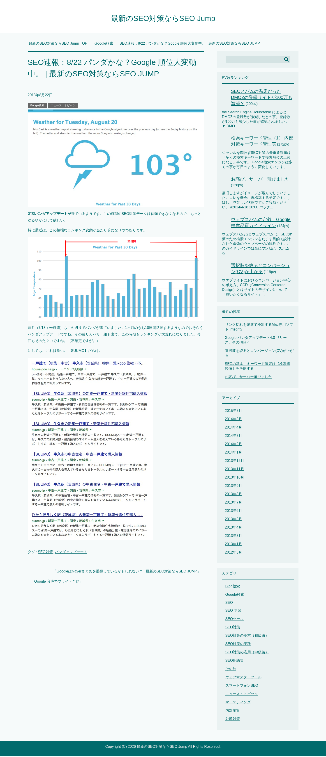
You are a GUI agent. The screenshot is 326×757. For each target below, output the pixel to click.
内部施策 (232, 711)
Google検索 (37, 106)
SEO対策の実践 (238, 645)
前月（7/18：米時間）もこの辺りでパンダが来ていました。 (76, 329)
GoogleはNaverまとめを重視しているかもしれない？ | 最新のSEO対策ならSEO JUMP (127, 572)
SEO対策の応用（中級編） (247, 653)
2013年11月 (234, 470)
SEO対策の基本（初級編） (247, 636)
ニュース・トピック (63, 106)
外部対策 (232, 720)
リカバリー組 (96, 335)
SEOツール (234, 620)
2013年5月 (233, 520)
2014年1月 (233, 453)
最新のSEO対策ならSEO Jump (163, 18)
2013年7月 (233, 503)
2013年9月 (233, 486)
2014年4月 (233, 428)
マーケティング (238, 703)
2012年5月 (233, 553)
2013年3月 (233, 536)
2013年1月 (233, 545)
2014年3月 (233, 436)
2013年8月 (233, 495)
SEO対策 (45, 553)
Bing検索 (232, 587)
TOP (58, 44)
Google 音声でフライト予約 (56, 582)
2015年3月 (233, 411)
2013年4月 (233, 528)
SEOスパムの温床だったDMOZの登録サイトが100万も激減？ (261, 98)
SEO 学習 (233, 611)
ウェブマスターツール (243, 678)
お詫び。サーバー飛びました (260, 180)
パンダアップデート (71, 553)
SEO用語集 (234, 661)
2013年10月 (234, 478)
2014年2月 (233, 445)
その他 (230, 670)
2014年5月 (233, 420)
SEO (229, 603)
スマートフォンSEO (241, 686)
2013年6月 (233, 511)
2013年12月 (234, 461)
